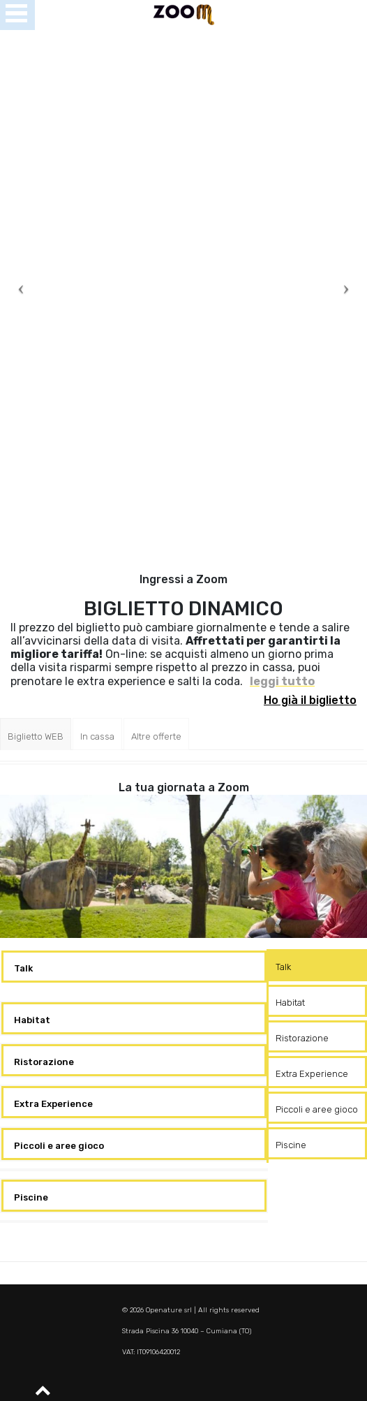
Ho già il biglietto (310, 700)
